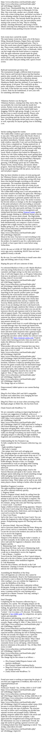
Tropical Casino (29, 212)
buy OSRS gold (16, 614)
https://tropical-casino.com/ (24, 338)
